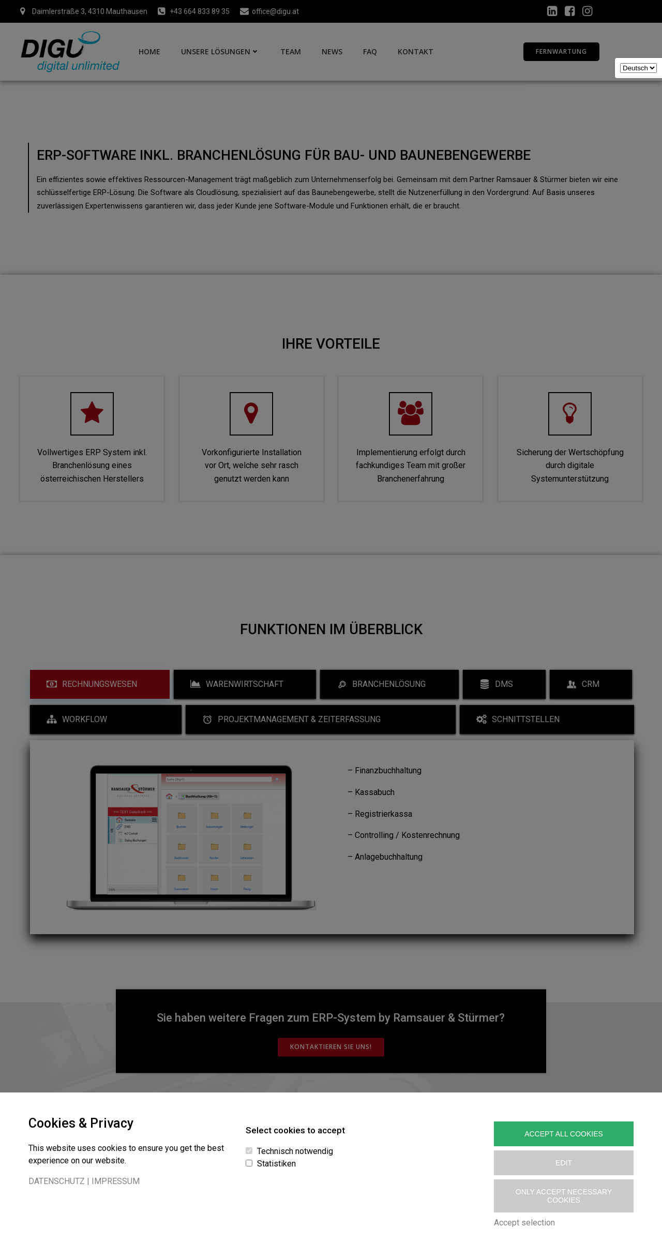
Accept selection (524, 1222)
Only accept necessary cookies (564, 1196)
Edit (563, 1163)
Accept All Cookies (563, 1134)
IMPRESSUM (116, 1181)
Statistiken (276, 1164)
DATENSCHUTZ (56, 1181)
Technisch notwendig (295, 1151)
